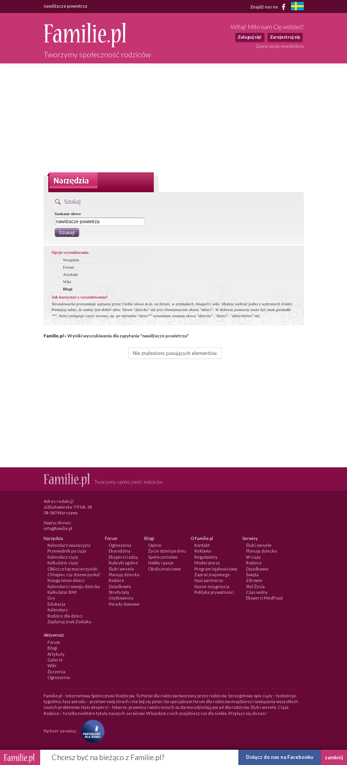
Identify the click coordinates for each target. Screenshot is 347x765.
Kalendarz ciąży (62, 556)
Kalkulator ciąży (62, 562)
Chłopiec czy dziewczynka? (73, 574)
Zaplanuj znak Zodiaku (69, 621)
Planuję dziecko (124, 574)
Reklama (202, 550)
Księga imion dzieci (66, 580)
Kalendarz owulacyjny (69, 545)
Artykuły (70, 274)
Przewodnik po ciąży (66, 550)
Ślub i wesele (121, 568)
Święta (252, 574)
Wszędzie (71, 260)
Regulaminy (206, 556)
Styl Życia (255, 586)
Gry (51, 597)
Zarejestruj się (285, 37)
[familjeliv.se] (297, 7)
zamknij (334, 757)
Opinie (154, 545)
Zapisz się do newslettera (280, 46)
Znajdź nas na (269, 7)
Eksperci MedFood (264, 597)
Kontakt (202, 545)
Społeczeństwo (163, 556)
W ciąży (253, 556)
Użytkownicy (121, 597)
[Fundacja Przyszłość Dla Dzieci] (91, 730)
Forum (68, 267)
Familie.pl (54, 336)
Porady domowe (124, 603)
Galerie (55, 659)
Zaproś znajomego (212, 574)
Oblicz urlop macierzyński (72, 568)
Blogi (67, 289)
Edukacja (56, 603)
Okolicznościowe (164, 568)
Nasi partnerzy (208, 580)
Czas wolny (257, 592)
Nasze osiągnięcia (212, 586)
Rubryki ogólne (123, 562)
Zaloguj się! (250, 37)
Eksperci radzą (123, 556)
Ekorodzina (119, 550)
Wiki (67, 281)
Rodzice (116, 580)
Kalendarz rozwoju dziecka (73, 586)
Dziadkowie (120, 586)
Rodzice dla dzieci (65, 615)
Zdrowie (254, 580)
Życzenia (56, 671)
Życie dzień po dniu (167, 550)
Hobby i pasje (161, 562)
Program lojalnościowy (216, 568)
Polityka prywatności (214, 592)
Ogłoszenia (120, 545)
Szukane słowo (68, 213)
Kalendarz (57, 609)
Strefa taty (119, 592)
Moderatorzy (207, 562)
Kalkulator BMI (62, 592)
